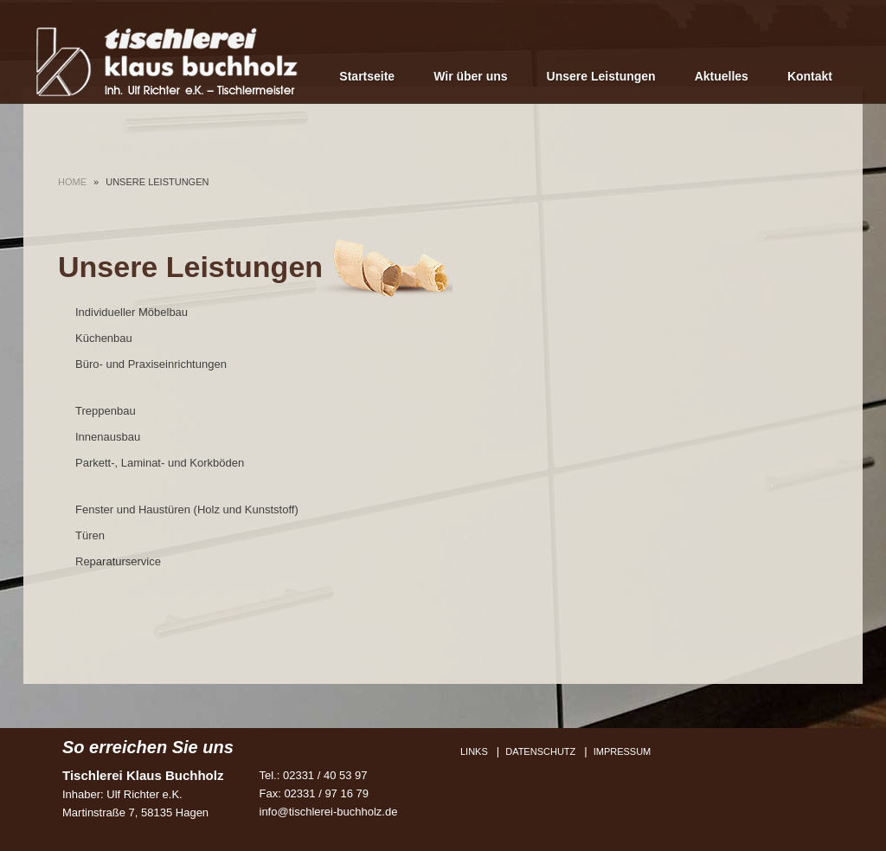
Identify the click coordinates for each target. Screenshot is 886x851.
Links (474, 751)
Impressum (623, 751)
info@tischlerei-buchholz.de (329, 811)
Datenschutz (540, 751)
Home (72, 182)
